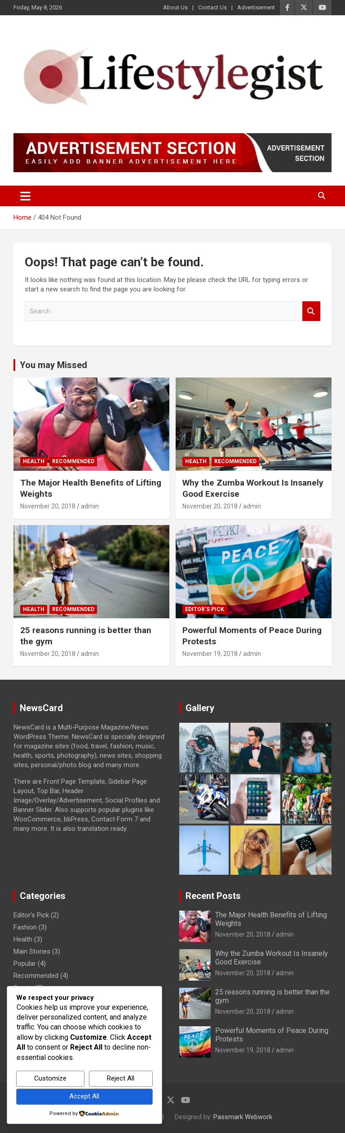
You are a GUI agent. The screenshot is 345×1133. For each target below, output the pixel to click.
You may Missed (53, 365)
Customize (50, 1078)
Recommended (73, 461)
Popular (24, 963)
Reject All (120, 1078)
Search (311, 311)
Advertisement (256, 7)
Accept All (84, 1096)
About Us (175, 7)
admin (90, 506)
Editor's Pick (204, 609)
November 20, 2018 (47, 506)
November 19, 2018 (210, 653)
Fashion (25, 927)
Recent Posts (213, 895)
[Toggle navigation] (25, 196)
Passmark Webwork (242, 1117)
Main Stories (31, 951)
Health (33, 461)
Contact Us (212, 7)
